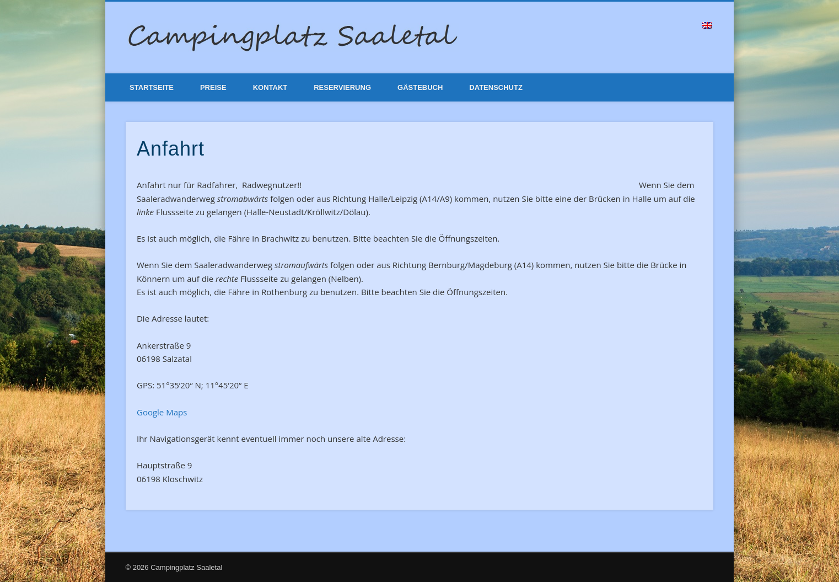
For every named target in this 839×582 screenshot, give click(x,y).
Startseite (152, 87)
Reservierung (342, 87)
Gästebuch (420, 87)
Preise (213, 87)
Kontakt (270, 87)
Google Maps (162, 412)
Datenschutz (496, 87)
